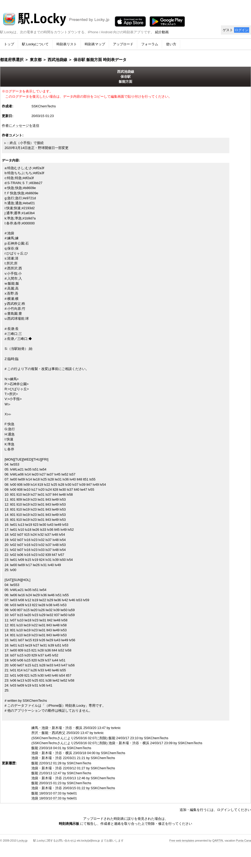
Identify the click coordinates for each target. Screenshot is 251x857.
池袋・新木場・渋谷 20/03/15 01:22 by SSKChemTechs (73, 788)
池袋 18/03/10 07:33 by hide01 (54, 798)
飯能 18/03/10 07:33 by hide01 (54, 793)
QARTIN (217, 840)
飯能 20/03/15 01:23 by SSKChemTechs (61, 783)
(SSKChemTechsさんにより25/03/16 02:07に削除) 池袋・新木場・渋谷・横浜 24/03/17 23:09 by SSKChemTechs (116, 743)
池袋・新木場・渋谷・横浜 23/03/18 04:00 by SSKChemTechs (78, 753)
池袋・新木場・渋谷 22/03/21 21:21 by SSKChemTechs (73, 758)
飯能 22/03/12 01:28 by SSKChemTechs (61, 763)
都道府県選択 (12, 59)
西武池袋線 (57, 59)
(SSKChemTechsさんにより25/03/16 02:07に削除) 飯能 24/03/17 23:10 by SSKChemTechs (99, 738)
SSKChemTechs (43, 106)
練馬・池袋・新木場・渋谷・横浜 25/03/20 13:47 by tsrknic (76, 728)
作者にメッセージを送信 (20, 126)
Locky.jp (22, 840)
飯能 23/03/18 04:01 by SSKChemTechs (61, 748)
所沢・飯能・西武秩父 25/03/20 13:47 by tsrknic (67, 733)
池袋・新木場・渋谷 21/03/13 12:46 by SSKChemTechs (73, 778)
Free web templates (182, 840)
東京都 (36, 59)
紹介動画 (162, 32)
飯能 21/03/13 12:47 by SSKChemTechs (61, 773)
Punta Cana (243, 840)
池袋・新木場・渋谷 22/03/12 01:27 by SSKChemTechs (73, 768)
